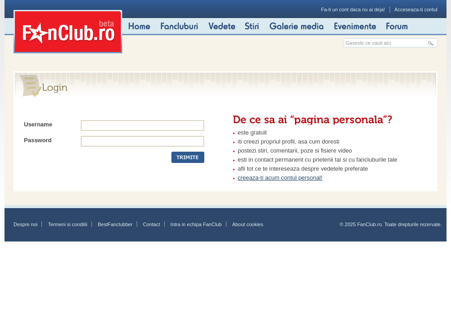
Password (37, 140)
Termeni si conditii (67, 224)
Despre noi (25, 224)
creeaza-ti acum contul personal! (280, 177)
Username (38, 124)
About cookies (247, 224)
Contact (151, 224)
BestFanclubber (115, 224)
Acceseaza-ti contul (416, 9)
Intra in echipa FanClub (196, 224)
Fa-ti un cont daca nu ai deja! (353, 9)
